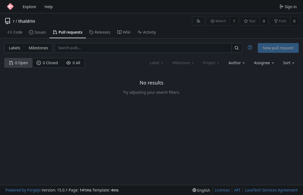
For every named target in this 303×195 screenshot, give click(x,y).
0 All (73, 62)
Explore (29, 6)
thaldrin (26, 21)
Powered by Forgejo (23, 190)
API (237, 190)
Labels (14, 47)
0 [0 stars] (264, 21)
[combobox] (237, 62)
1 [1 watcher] (234, 21)
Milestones (38, 47)
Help (48, 6)
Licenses (222, 190)
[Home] (10, 6)
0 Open (18, 62)
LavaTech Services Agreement (271, 190)
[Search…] (237, 48)
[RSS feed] (198, 21)
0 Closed (47, 62)
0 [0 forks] (294, 21)
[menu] (289, 62)
